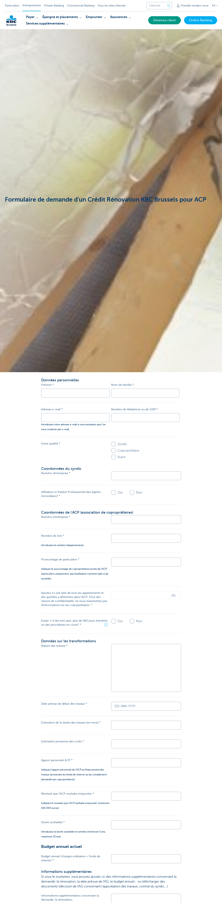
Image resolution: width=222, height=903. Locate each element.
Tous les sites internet (111, 5)
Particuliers (12, 5)
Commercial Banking (80, 5)
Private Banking (54, 5)
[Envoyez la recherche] (168, 5)
